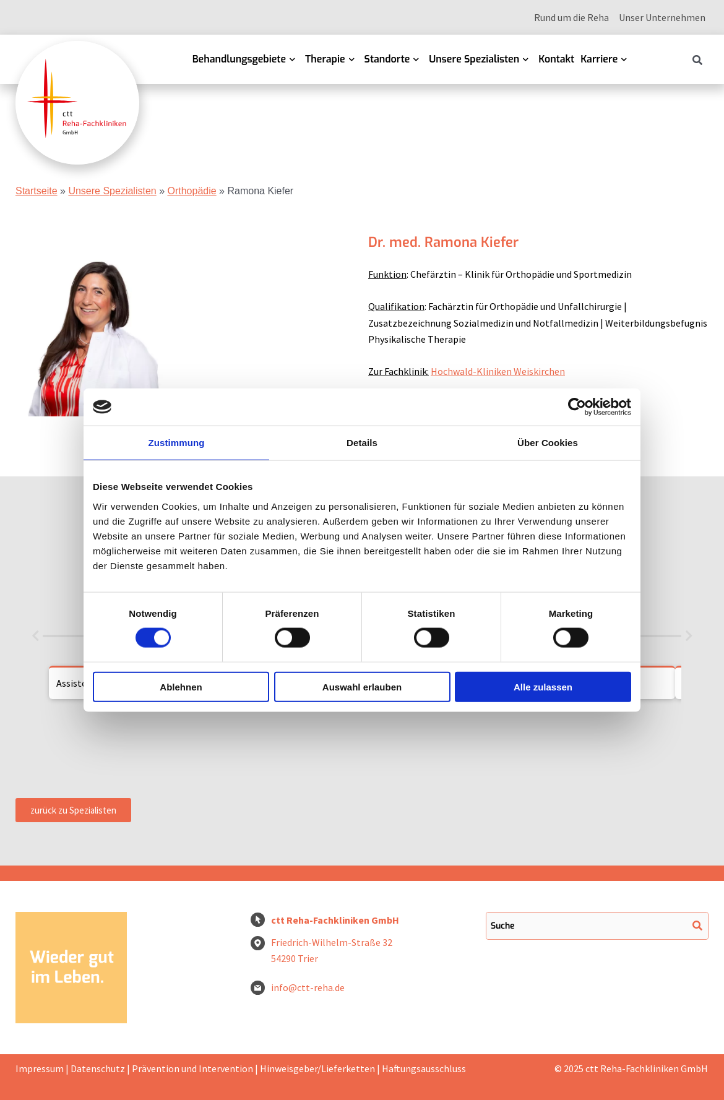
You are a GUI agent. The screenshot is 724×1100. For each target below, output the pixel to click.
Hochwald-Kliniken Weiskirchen (498, 371)
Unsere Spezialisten (474, 59)
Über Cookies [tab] (547, 442)
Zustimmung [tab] (177, 442)
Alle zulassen (543, 686)
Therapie (325, 59)
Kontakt (556, 59)
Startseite (36, 191)
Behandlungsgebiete (239, 59)
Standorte (387, 59)
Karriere (599, 59)
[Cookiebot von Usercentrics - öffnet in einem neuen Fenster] (577, 407)
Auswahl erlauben (362, 686)
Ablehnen (181, 686)
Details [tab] (362, 442)
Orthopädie (191, 191)
